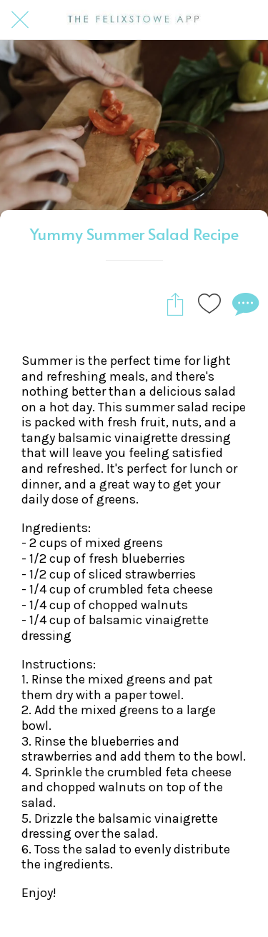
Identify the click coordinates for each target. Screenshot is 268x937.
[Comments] (244, 303)
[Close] (20, 20)
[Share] (175, 303)
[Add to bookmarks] (209, 303)
